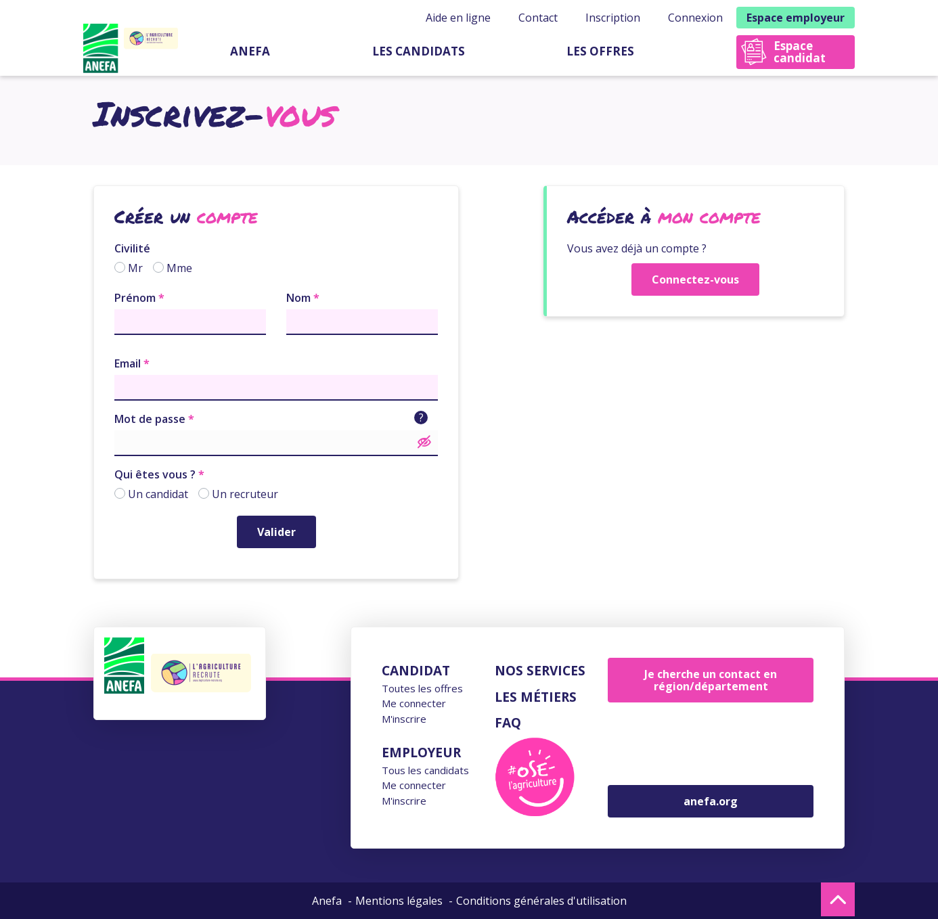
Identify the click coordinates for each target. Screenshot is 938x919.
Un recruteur (245, 494)
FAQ (508, 723)
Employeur (421, 752)
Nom (298, 297)
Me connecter (414, 703)
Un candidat (158, 494)
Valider (276, 531)
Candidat (416, 670)
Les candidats (418, 51)
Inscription (612, 17)
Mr (135, 268)
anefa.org (711, 801)
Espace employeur (795, 17)
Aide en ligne (458, 17)
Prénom (135, 297)
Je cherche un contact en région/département (710, 680)
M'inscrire (404, 718)
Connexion (695, 17)
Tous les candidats (425, 770)
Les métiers (536, 697)
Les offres (600, 51)
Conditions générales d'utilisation (541, 900)
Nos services (540, 670)
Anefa (250, 51)
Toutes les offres (422, 688)
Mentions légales (399, 900)
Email (127, 363)
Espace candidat (800, 52)
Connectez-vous (695, 279)
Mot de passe (149, 418)
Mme (179, 268)
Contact (538, 17)
